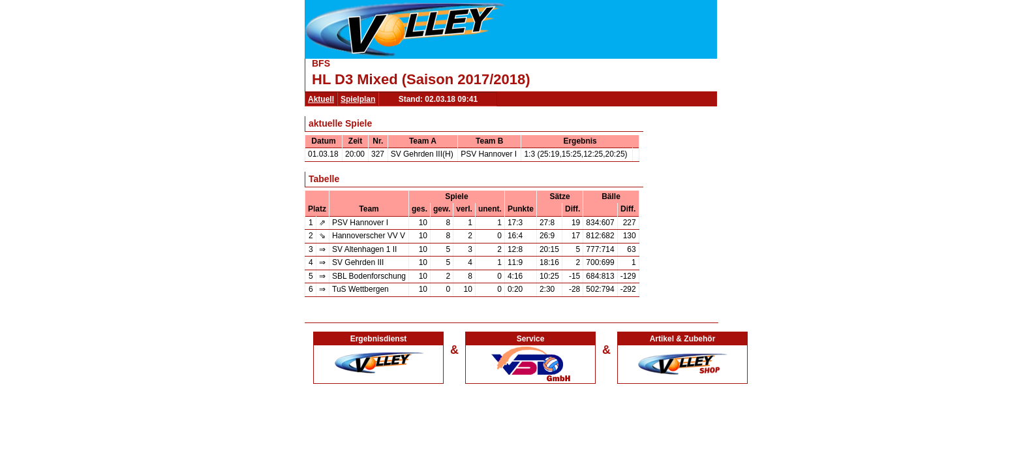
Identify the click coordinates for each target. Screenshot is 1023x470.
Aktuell (321, 99)
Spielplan (358, 99)
